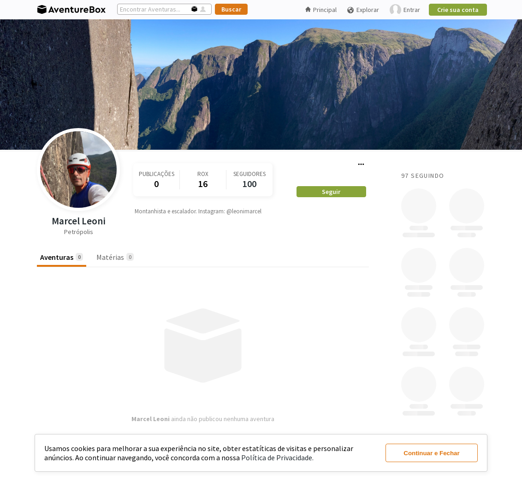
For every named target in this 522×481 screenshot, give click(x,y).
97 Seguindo (422, 175)
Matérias (115, 257)
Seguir (331, 192)
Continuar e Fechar (431, 453)
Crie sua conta (458, 10)
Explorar (363, 10)
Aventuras (61, 257)
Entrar (405, 10)
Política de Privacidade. (277, 457)
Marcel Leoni (79, 221)
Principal (321, 9)
